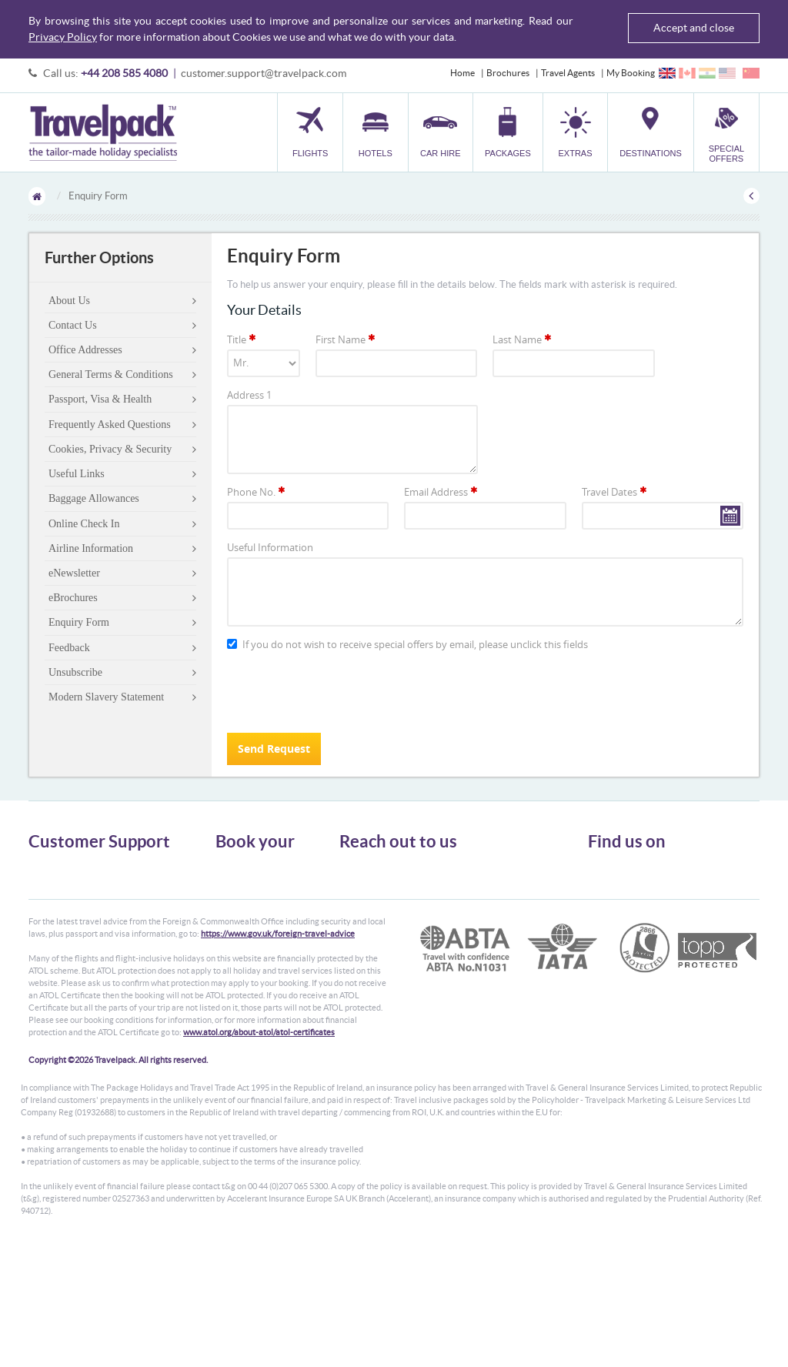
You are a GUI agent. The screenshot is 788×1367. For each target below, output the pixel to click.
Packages (233, 909)
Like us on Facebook (640, 897)
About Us (69, 300)
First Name (346, 339)
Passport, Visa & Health (100, 399)
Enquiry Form (78, 622)
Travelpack (102, 132)
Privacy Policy (62, 37)
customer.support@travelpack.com (263, 73)
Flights (228, 867)
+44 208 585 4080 (124, 73)
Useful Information (270, 547)
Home (462, 73)
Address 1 (249, 395)
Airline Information (90, 548)
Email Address (441, 492)
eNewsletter (74, 573)
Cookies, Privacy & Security (110, 449)
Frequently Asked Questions (109, 424)
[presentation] (344, 691)
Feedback (69, 647)
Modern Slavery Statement (106, 697)
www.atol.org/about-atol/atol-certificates (259, 1151)
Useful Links (76, 474)
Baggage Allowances (93, 498)
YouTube (617, 921)
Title (242, 339)
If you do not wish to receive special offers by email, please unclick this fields (407, 644)
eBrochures (73, 597)
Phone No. (257, 492)
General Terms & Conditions (110, 374)
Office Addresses (85, 350)
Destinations (240, 950)
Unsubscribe (75, 672)
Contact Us (72, 325)
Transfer (232, 922)
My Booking (630, 73)
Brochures (507, 73)
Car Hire (232, 895)
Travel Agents (568, 73)
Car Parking (238, 936)
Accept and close (693, 28)
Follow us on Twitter (640, 873)
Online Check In (84, 524)
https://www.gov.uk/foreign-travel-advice (278, 1053)
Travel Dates (615, 492)
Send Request (274, 748)
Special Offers (243, 964)
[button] (575, 132)
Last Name (522, 339)
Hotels (228, 881)
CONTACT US (365, 973)
